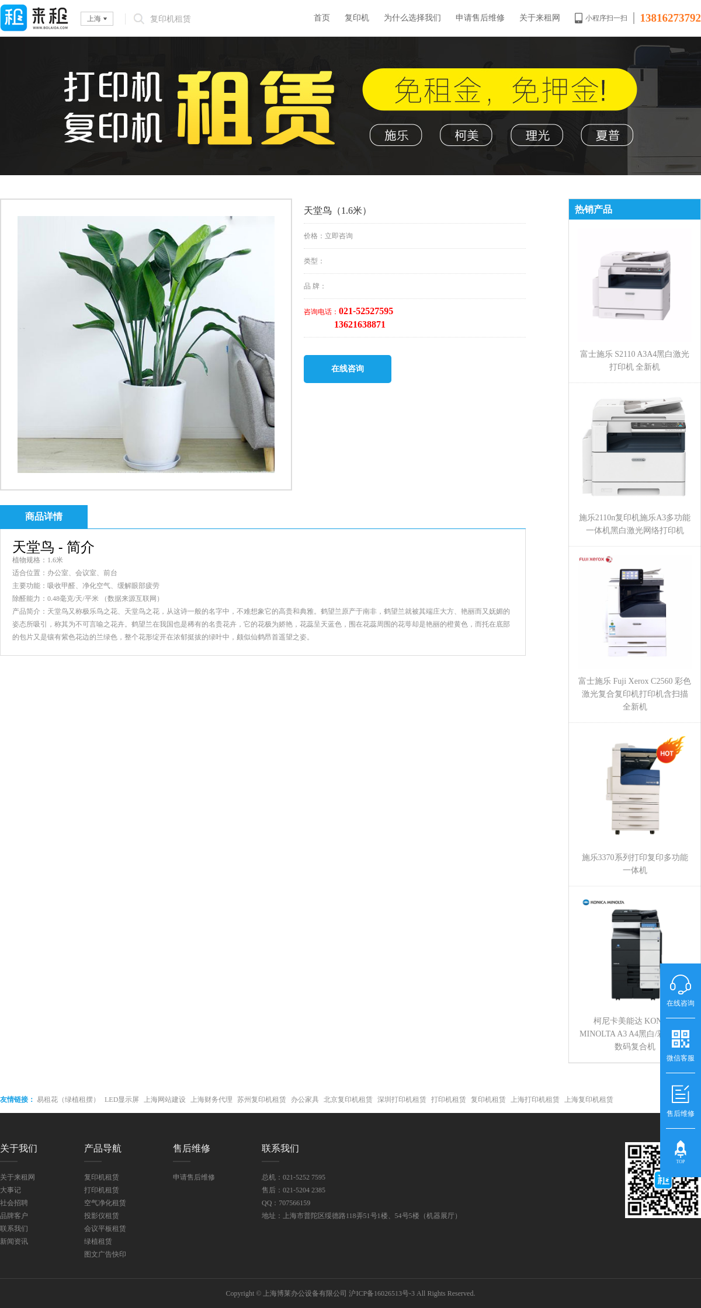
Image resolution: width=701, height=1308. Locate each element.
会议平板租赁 (105, 1228)
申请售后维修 (480, 17)
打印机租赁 (448, 1099)
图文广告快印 (105, 1254)
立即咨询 (339, 236)
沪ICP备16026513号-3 (382, 1293)
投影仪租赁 (101, 1216)
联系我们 (14, 1228)
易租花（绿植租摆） (68, 1099)
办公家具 (305, 1099)
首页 (322, 17)
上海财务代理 (211, 1099)
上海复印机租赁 (588, 1099)
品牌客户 (14, 1216)
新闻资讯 (14, 1241)
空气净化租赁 (105, 1203)
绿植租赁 (98, 1241)
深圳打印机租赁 (401, 1099)
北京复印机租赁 (348, 1099)
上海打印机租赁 (535, 1099)
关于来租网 (539, 17)
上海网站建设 (165, 1099)
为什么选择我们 (412, 17)
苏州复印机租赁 (261, 1099)
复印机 (357, 17)
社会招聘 (14, 1203)
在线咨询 (347, 368)
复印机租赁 (488, 1099)
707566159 (294, 1203)
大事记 (10, 1190)
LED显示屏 (122, 1099)
